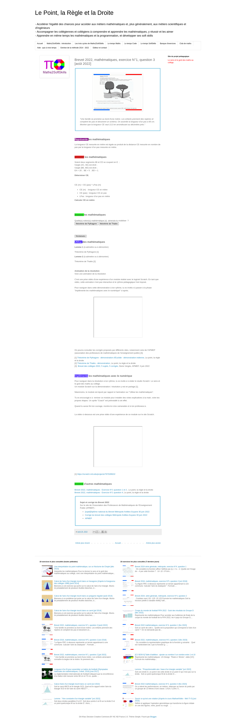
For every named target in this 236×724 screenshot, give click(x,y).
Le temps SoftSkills (148, 43)
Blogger (153, 717)
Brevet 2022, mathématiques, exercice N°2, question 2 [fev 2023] (161, 640)
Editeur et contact (100, 48)
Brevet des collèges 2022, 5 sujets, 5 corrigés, (98, 366)
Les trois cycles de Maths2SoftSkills (89, 43)
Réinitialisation (80, 236)
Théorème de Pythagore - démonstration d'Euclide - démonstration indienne (110, 357)
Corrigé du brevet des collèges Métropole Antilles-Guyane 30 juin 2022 (116, 515)
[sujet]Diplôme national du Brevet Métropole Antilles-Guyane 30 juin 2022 (117, 512)
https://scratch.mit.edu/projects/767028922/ (96, 474)
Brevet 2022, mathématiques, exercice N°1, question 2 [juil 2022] (80, 655)
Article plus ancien (153, 543)
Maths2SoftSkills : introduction (59, 43)
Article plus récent (82, 543)
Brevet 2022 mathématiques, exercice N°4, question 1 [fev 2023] (161, 625)
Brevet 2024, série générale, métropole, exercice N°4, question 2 (161, 596)
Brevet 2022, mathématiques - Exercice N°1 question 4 (99, 492)
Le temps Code (130, 43)
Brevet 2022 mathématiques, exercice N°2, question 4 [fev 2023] (161, 684)
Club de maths (185, 43)
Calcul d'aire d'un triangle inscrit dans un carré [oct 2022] (77, 684)
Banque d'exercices (168, 43)
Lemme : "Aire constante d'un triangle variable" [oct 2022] (77, 699)
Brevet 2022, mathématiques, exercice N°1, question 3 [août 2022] (81, 625)
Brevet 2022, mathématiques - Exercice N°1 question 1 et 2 (101, 490)
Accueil (40, 43)
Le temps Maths (114, 43)
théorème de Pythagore (86, 224)
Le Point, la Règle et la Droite (74, 12)
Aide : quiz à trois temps (46, 48)
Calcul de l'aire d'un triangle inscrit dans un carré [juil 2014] (77, 611)
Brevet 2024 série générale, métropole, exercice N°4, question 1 (160, 567)
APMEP (88, 518)
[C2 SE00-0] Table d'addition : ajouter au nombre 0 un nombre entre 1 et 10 (165, 655)
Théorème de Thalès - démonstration (93, 363)
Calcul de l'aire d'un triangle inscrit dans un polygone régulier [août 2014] (83, 596)
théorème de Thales (109, 224)
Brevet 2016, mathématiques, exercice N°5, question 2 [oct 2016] (80, 640)
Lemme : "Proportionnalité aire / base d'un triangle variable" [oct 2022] (163, 669)
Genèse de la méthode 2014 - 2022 (74, 48)
